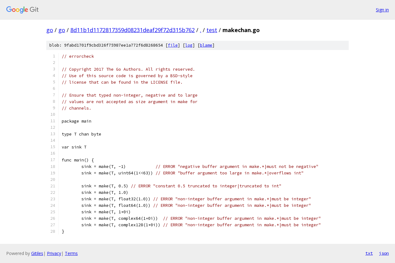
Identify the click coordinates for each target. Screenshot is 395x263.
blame (206, 45)
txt (369, 253)
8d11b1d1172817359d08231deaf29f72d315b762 (132, 30)
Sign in (382, 10)
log (189, 45)
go (49, 30)
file (173, 45)
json (384, 253)
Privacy (54, 253)
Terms (71, 253)
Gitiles (37, 253)
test (211, 30)
